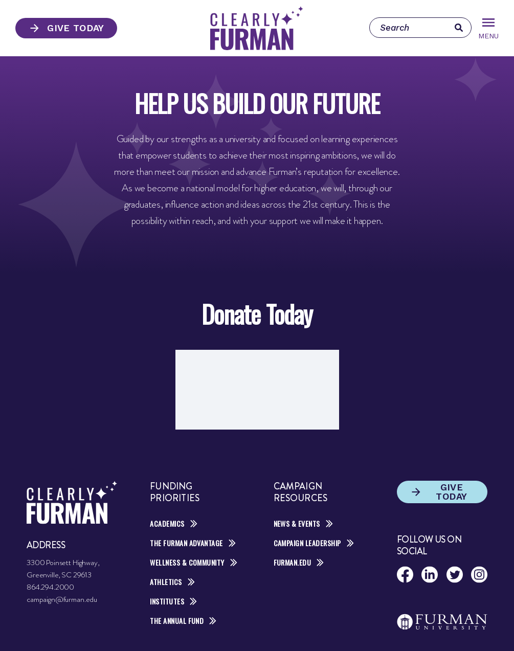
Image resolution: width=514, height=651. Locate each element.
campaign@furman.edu (62, 599)
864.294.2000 (50, 587)
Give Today (66, 28)
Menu (488, 28)
